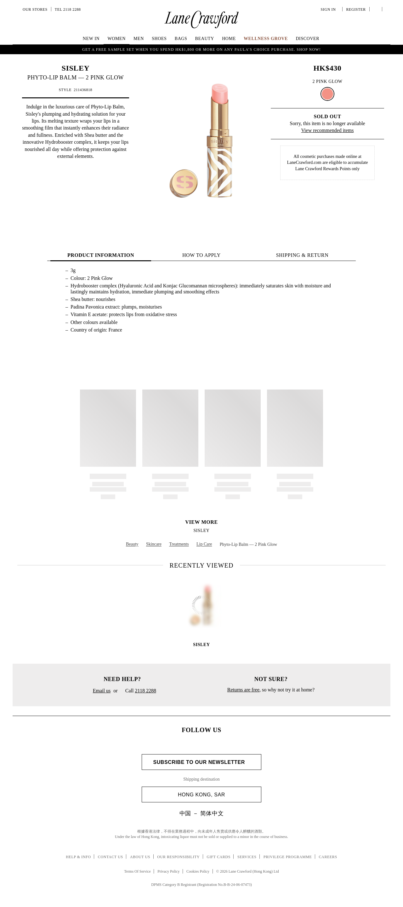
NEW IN (91, 38)
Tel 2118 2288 (68, 9)
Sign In (329, 9)
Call (138, 691)
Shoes (159, 38)
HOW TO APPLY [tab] (201, 255)
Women (116, 38)
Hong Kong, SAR (217, 794)
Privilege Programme (288, 857)
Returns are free (243, 689)
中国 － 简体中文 (201, 813)
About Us (140, 857)
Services (247, 857)
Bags (181, 38)
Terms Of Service (137, 871)
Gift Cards (218, 857)
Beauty (204, 38)
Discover (307, 38)
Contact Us (110, 857)
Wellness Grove (266, 38)
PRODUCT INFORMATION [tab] (100, 255)
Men (138, 38)
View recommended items (327, 130)
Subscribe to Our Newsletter (201, 762)
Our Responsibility (178, 857)
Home (229, 38)
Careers (328, 857)
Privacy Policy (168, 871)
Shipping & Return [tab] (302, 255)
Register (355, 9)
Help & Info (78, 857)
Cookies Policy (197, 871)
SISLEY (76, 68)
